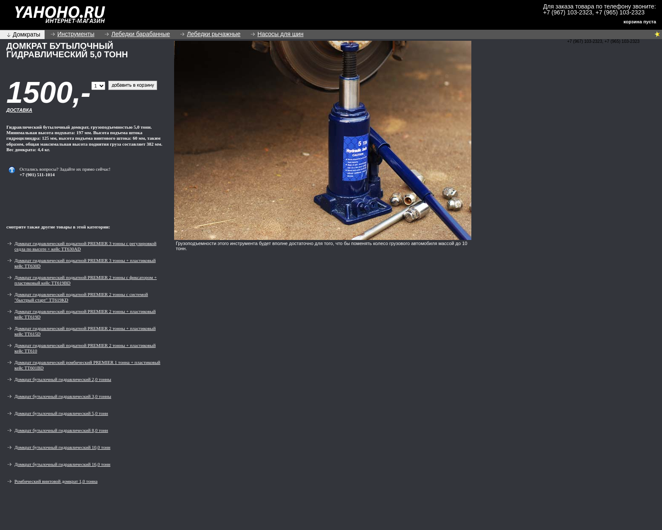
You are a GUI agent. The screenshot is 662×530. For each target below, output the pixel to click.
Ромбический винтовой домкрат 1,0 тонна (56, 481)
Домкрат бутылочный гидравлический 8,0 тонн (61, 430)
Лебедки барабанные (140, 34)
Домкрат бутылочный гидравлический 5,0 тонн (61, 413)
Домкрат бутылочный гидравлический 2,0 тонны (62, 379)
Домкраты (26, 34)
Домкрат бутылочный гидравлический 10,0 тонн (62, 447)
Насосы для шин (280, 34)
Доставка (19, 110)
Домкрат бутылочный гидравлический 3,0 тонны (62, 396)
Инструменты (75, 34)
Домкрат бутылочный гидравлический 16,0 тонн (62, 464)
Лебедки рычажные (213, 34)
